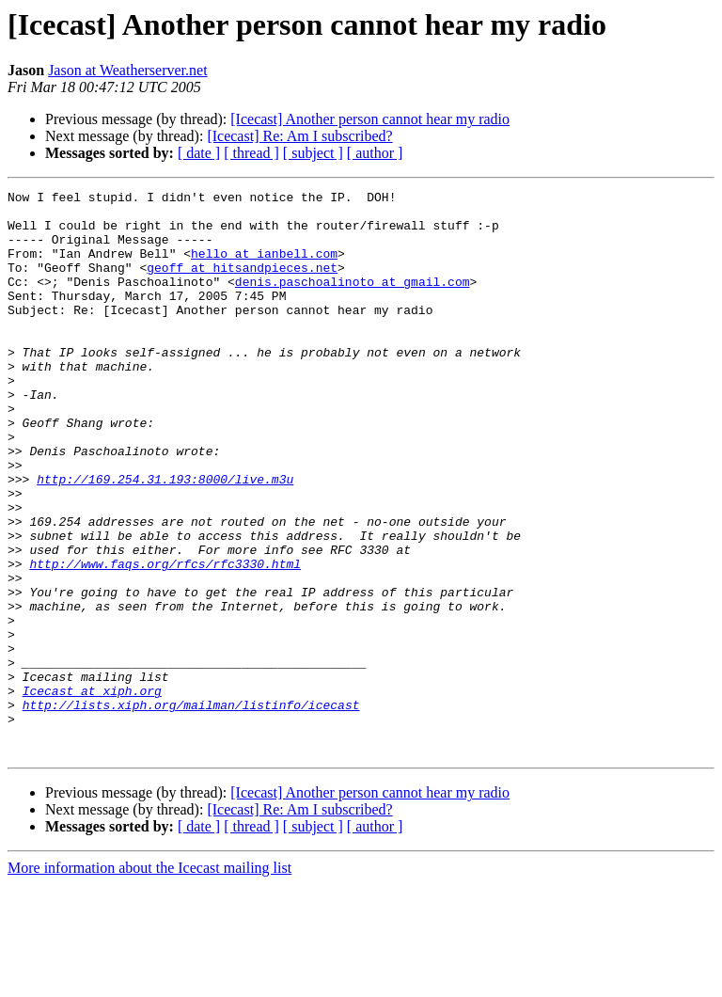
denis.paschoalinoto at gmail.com (352, 301)
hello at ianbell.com (264, 267)
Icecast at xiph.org (92, 791)
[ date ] (199, 153)
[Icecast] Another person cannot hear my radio (370, 119)
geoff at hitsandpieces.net (242, 284)
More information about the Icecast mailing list (149, 981)
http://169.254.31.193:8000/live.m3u (165, 538)
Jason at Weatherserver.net (127, 70)
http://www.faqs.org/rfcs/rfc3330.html (165, 639)
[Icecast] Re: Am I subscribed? (299, 136)
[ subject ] (313, 153)
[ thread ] (251, 153)
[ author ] (375, 153)
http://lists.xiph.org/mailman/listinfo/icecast (191, 808)
